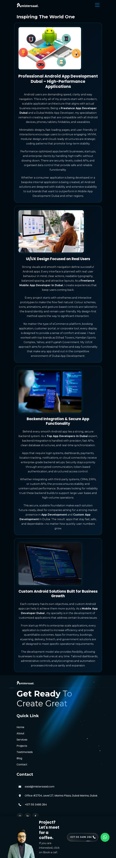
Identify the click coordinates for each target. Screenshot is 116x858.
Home (20, 727)
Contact (22, 764)
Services (22, 740)
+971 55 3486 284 (36, 804)
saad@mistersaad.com (39, 786)
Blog (19, 758)
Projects (22, 746)
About (20, 733)
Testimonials (25, 752)
